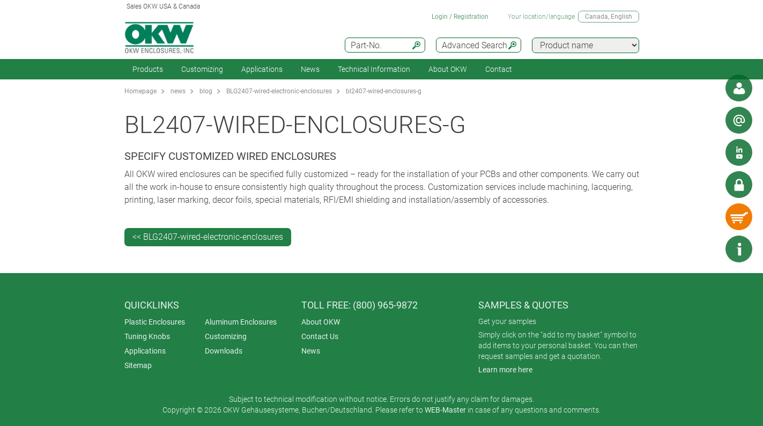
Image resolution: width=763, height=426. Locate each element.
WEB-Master (445, 410)
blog (205, 91)
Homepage (140, 91)
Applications (262, 69)
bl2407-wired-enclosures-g (383, 91)
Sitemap (138, 365)
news (178, 91)
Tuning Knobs (147, 336)
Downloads (223, 351)
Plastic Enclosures (154, 322)
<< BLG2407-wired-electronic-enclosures (207, 237)
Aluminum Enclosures (241, 322)
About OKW (320, 322)
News (310, 69)
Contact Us (319, 336)
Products (147, 69)
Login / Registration (460, 16)
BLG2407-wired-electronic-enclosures (279, 91)
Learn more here (505, 369)
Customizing (202, 69)
